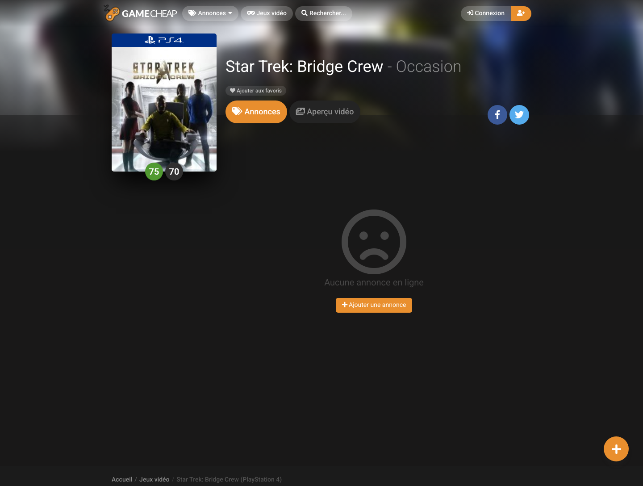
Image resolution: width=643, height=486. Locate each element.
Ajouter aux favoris (256, 91)
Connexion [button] (486, 13)
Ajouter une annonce (374, 305)
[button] (323, 13)
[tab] (256, 112)
